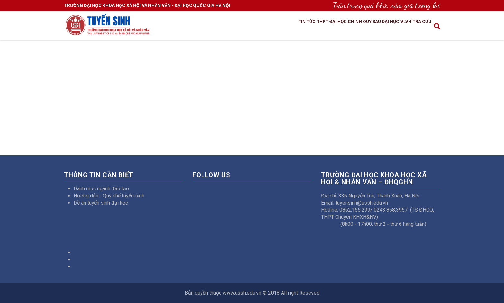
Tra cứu (419, 27)
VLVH (397, 27)
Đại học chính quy (328, 27)
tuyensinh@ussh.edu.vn (362, 203)
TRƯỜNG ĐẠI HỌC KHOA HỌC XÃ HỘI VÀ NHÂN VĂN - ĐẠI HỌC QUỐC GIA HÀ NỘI (147, 5)
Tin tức (272, 27)
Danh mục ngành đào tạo (101, 189)
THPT (293, 27)
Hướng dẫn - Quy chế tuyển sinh (109, 196)
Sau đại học (371, 27)
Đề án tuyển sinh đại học (101, 203)
